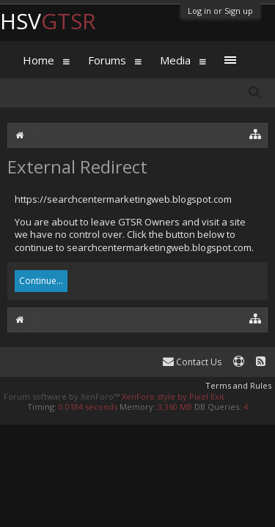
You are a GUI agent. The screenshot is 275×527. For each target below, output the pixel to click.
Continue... (41, 280)
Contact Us (192, 362)
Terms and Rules (238, 385)
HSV (48, 21)
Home (38, 60)
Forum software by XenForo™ (63, 396)
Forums (107, 60)
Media (175, 60)
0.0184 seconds (88, 406)
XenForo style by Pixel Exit (173, 396)
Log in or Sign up (220, 10)
